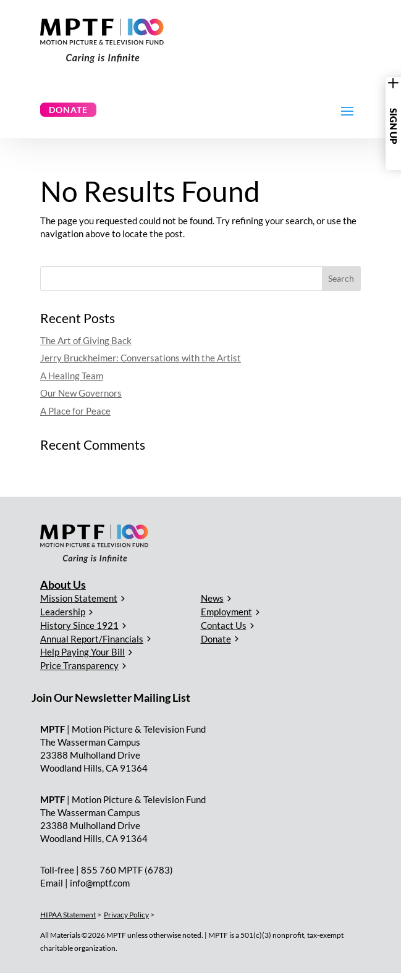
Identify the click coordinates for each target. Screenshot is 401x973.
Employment (226, 611)
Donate (68, 109)
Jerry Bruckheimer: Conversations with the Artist (140, 357)
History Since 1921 (79, 625)
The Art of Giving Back (86, 340)
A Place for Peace (75, 410)
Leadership (62, 611)
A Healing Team (71, 375)
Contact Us (224, 625)
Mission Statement (78, 598)
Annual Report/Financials (91, 638)
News (212, 598)
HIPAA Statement (68, 914)
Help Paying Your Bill (82, 651)
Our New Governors (81, 392)
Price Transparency (79, 665)
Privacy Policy (126, 914)
